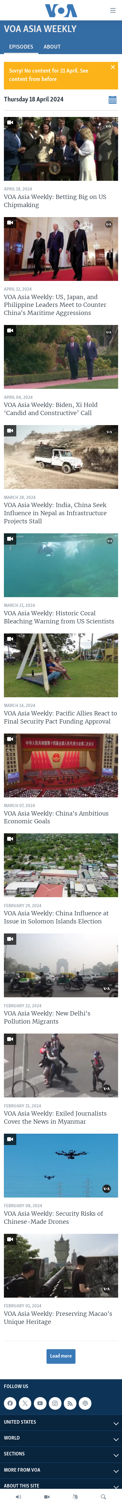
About (52, 47)
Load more (61, 1356)
